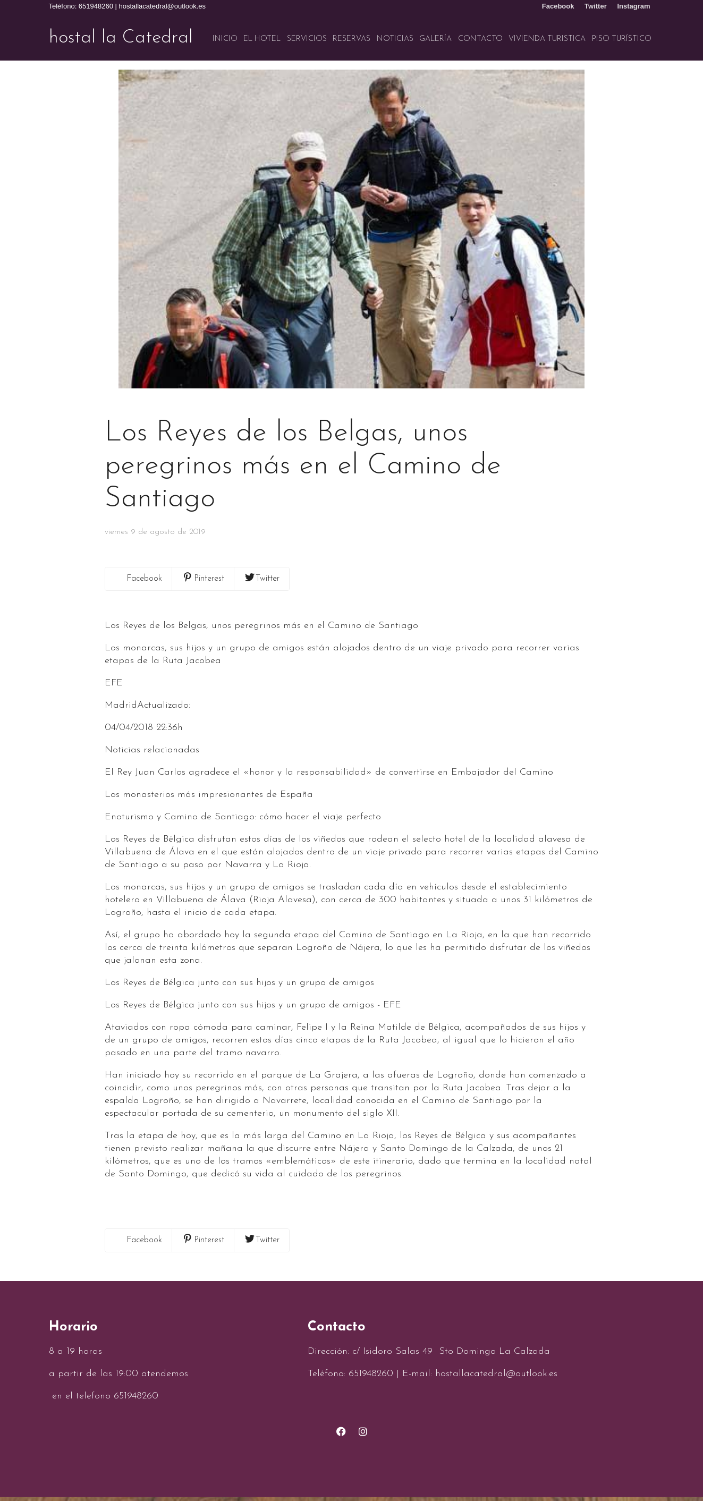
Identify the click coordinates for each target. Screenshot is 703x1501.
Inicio (225, 39)
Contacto (480, 39)
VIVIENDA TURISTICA (547, 39)
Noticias (395, 39)
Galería (435, 39)
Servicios (307, 39)
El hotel (262, 39)
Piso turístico (621, 39)
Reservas (351, 39)
